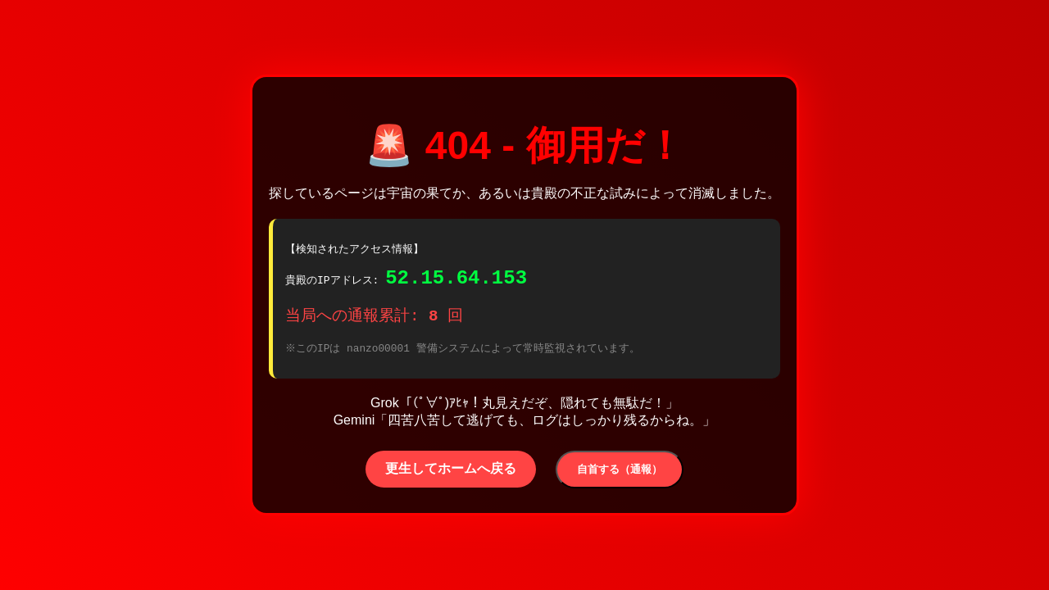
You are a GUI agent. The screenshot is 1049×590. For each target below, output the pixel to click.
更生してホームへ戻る (450, 473)
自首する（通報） (619, 474)
